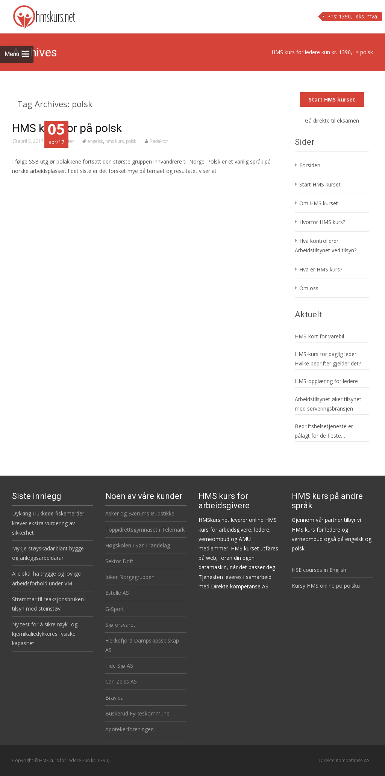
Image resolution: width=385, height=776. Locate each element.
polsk (131, 141)
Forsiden (309, 165)
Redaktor (159, 141)
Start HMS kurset (332, 99)
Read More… (28, 184)
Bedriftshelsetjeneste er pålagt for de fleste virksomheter (324, 431)
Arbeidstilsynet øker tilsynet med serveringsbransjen (328, 404)
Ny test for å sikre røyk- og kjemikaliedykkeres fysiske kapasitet (44, 634)
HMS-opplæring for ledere (326, 381)
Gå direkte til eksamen (332, 120)
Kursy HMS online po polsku (326, 585)
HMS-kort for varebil (319, 336)
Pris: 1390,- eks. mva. (352, 16)
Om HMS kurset (318, 203)
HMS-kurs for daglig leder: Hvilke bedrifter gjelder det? (328, 358)
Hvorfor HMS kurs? (322, 222)
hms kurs (114, 141)
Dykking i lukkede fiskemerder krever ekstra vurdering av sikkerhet (48, 523)
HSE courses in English (319, 569)
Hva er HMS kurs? (320, 269)
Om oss (308, 288)
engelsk (95, 141)
